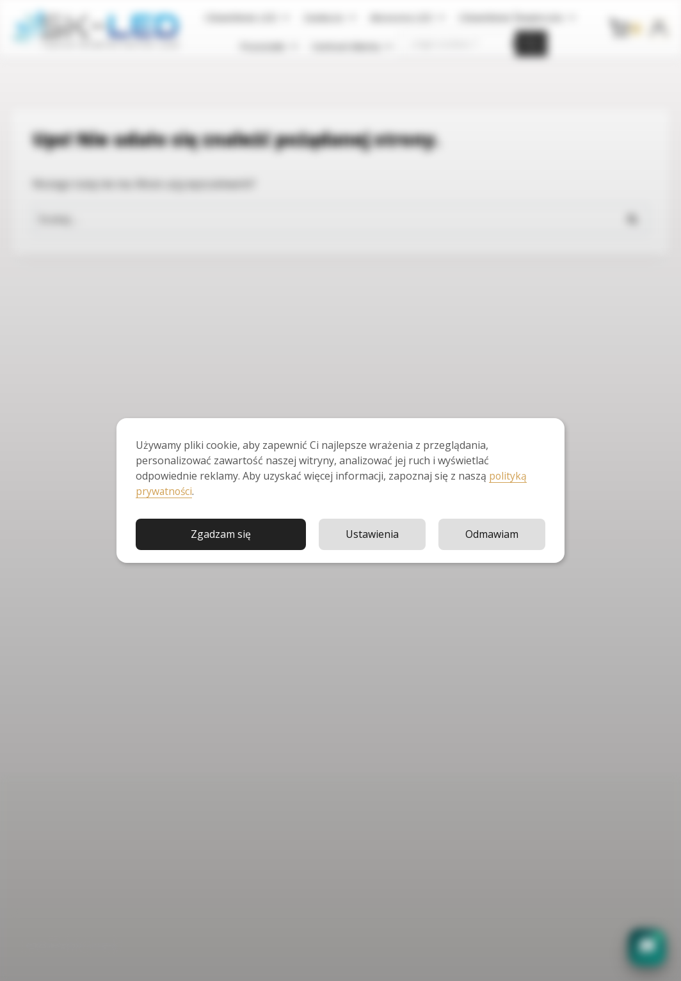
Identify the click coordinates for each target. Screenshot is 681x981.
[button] (647, 947)
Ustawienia (372, 533)
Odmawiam (491, 533)
